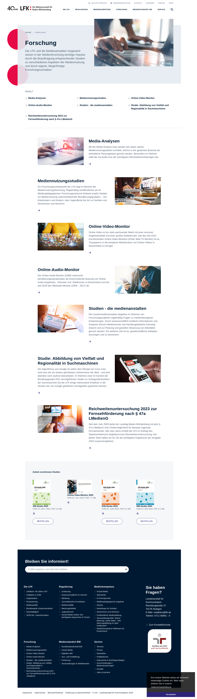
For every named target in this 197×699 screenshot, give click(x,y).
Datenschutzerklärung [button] (161, 687)
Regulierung (65, 586)
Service (98, 642)
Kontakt (138, 3)
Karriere (150, 3)
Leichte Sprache (97, 3)
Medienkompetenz (104, 586)
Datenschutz (40, 693)
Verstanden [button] (171, 694)
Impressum (27, 693)
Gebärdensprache (120, 3)
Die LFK (28, 586)
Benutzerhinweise (55, 693)
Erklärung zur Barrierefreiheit (77, 693)
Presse (161, 3)
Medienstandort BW (70, 642)
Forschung (30, 642)
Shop (171, 3)
